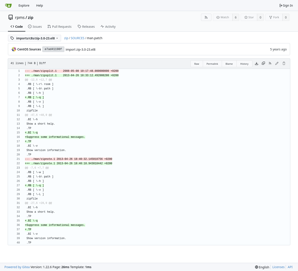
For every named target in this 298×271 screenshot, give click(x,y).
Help (39, 5)
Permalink (212, 63)
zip (30, 17)
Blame (229, 63)
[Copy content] (263, 63)
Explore (24, 5)
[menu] (262, 267)
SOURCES (77, 38)
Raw (196, 63)
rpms (20, 17)
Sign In (286, 5)
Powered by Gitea (17, 267)
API (290, 267)
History (244, 63)
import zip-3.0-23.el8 (80, 49)
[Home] (8, 5)
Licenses (278, 267)
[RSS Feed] (206, 17)
